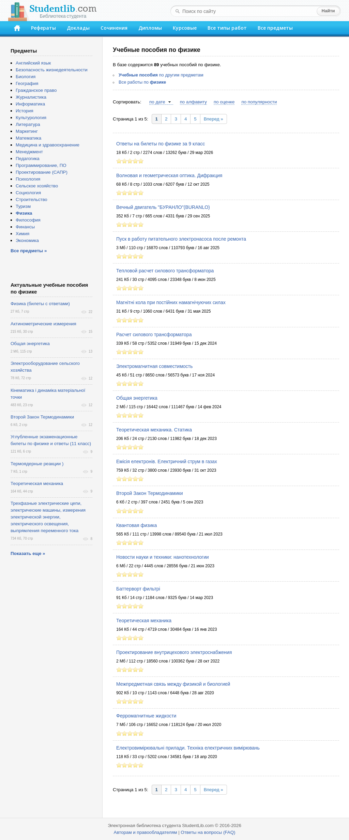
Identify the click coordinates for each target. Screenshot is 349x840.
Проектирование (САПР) (41, 172)
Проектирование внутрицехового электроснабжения (174, 652)
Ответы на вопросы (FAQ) (208, 832)
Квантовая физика (136, 525)
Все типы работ (227, 28)
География (27, 83)
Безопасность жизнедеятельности (52, 69)
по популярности (259, 101)
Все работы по (142, 82)
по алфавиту (193, 101)
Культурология (31, 117)
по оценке (224, 101)
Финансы (25, 226)
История (24, 110)
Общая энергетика (136, 398)
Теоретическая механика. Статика (154, 429)
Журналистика (31, 97)
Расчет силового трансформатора (154, 334)
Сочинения (114, 28)
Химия (22, 233)
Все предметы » (29, 250)
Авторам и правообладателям (145, 832)
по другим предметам (161, 74)
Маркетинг (27, 131)
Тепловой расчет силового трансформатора (165, 270)
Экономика (27, 240)
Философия (28, 220)
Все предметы (275, 28)
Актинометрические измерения (43, 323)
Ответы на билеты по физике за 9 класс (160, 143)
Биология (25, 76)
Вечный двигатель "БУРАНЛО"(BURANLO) (163, 207)
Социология (28, 192)
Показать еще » (28, 553)
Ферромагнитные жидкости (146, 715)
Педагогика (28, 158)
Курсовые (185, 28)
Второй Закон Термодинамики (149, 493)
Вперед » (213, 119)
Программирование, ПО (41, 165)
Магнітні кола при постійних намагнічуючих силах (171, 302)
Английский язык (33, 63)
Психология (28, 179)
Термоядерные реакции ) (37, 463)
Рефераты (43, 28)
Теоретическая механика (143, 620)
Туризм (23, 206)
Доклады (78, 28)
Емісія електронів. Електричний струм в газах (166, 461)
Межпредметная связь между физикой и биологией (173, 684)
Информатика (30, 103)
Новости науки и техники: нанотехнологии (162, 557)
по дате (157, 101)
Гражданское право (36, 90)
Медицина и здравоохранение (47, 144)
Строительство (31, 199)
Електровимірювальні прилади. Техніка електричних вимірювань (188, 748)
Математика (28, 138)
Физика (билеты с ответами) (40, 303)
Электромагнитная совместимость (154, 366)
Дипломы (150, 28)
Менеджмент (29, 151)
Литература (28, 124)
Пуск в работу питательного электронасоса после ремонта (181, 239)
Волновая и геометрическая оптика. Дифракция (169, 175)
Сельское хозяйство (37, 185)
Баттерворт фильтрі (138, 589)
